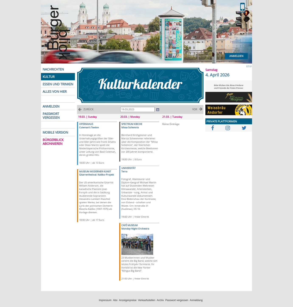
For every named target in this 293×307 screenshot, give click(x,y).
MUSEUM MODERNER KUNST (95, 171)
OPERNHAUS (86, 124)
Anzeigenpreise (128, 300)
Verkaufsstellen (146, 300)
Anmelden (236, 56)
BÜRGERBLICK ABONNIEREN (53, 142)
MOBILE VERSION (55, 132)
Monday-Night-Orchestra (135, 228)
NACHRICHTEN (53, 69)
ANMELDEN (51, 106)
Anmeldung (196, 300)
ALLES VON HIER (55, 91)
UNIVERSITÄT (128, 168)
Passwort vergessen (176, 300)
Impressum (105, 300)
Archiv (160, 300)
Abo (115, 300)
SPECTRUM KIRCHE (131, 124)
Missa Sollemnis (130, 127)
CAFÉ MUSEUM (129, 225)
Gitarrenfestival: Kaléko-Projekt (96, 174)
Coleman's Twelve (89, 127)
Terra (124, 171)
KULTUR (49, 77)
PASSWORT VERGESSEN (51, 116)
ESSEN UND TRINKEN (58, 84)
